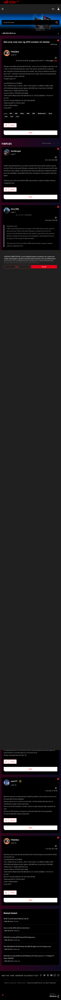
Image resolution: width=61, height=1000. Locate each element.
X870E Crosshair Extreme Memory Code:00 (16, 919)
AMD (16, 113)
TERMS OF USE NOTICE (10, 983)
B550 (33, 113)
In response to (25, 215)
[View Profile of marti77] (14, 781)
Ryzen (50, 113)
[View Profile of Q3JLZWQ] (15, 209)
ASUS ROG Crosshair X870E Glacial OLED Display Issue (19, 937)
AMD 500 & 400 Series (9, 33)
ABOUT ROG (5, 976)
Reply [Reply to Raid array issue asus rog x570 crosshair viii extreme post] (30, 133)
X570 (11, 116)
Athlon (22, 113)
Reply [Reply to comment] (30, 197)
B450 (28, 113)
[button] (6, 125)
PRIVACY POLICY (21, 983)
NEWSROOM (19, 976)
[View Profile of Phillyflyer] (15, 52)
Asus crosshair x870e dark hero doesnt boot (16, 928)
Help (53, 9)
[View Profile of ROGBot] (55, 60)
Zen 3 (17, 116)
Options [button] (58, 33)
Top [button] (3, 995)
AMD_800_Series (9, 921)
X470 (6, 116)
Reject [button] (17, 267)
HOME (12, 976)
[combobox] (30, 22)
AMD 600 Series (9, 949)
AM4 (11, 113)
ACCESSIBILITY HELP (31, 976)
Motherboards (42, 113)
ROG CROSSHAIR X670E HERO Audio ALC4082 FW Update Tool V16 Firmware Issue (27, 946)
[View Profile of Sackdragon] (16, 151)
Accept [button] (44, 267)
